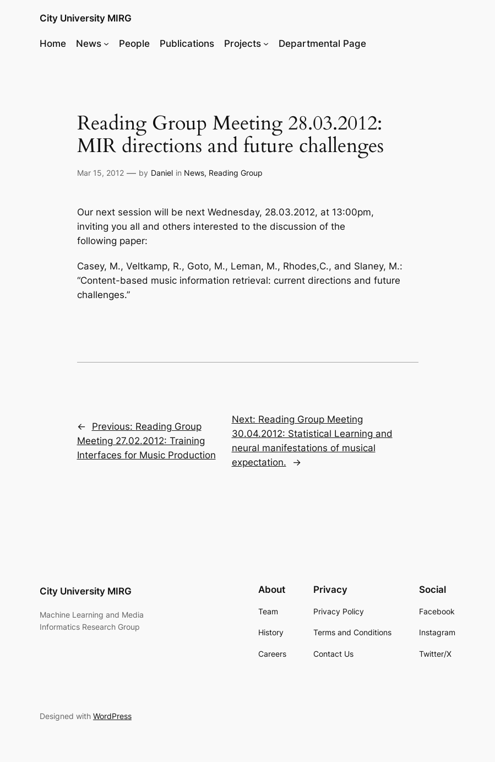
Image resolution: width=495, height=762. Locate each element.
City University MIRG (86, 18)
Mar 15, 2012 (100, 172)
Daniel (162, 172)
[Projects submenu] (266, 43)
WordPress (112, 716)
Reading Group (236, 172)
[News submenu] (106, 43)
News (194, 172)
